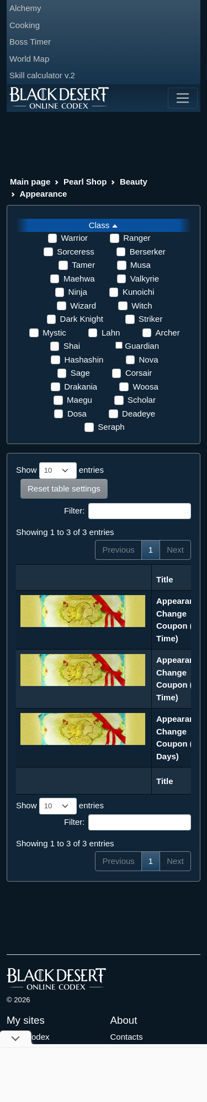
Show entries (60, 470)
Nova (148, 359)
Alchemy (25, 8)
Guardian (142, 345)
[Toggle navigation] (183, 98)
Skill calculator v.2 (42, 75)
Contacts (126, 1036)
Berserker (148, 251)
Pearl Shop (85, 181)
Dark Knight (81, 318)
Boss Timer (30, 41)
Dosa (77, 413)
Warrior (74, 237)
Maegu (79, 399)
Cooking (24, 25)
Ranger (136, 237)
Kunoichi (139, 291)
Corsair (138, 372)
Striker (150, 318)
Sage (80, 372)
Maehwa (79, 278)
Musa (140, 264)
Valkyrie (144, 278)
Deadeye (138, 413)
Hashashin (83, 359)
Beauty (133, 181)
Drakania (80, 386)
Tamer (83, 264)
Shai (71, 345)
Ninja (77, 291)
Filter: (127, 511)
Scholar (142, 399)
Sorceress (75, 251)
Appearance (43, 193)
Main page (30, 181)
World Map (29, 58)
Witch (141, 305)
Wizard (83, 305)
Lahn (111, 332)
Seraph (111, 426)
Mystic (54, 332)
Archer (168, 332)
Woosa (145, 386)
